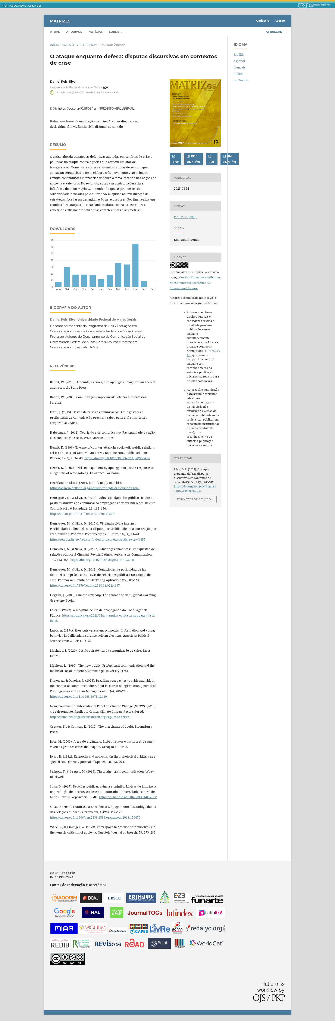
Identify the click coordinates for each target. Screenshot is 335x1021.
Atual (55, 31)
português (241, 80)
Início (54, 44)
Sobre (114, 31)
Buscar (274, 31)
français (239, 67)
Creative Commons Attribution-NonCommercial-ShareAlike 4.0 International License (195, 282)
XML (212, 162)
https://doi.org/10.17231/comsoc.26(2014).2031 (83, 514)
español (239, 61)
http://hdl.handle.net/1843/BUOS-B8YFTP (128, 797)
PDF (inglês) (193, 159)
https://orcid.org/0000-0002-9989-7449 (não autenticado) (87, 92)
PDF (175, 162)
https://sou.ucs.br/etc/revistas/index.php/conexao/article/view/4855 (97, 539)
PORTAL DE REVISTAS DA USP (22, 5)
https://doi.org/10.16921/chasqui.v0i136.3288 (102, 560)
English (239, 54)
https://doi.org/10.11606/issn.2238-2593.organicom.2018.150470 (95, 817)
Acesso (280, 20)
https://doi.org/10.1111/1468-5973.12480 (78, 696)
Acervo (68, 44)
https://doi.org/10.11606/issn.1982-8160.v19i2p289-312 (96, 108)
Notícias (95, 31)
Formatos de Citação (194, 499)
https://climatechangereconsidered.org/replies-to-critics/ (90, 717)
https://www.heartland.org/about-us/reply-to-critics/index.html (95, 488)
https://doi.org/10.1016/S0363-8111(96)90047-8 (117, 458)
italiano (239, 74)
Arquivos (74, 31)
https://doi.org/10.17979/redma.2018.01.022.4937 (85, 585)
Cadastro (263, 20)
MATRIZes (60, 21)
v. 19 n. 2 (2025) (86, 44)
